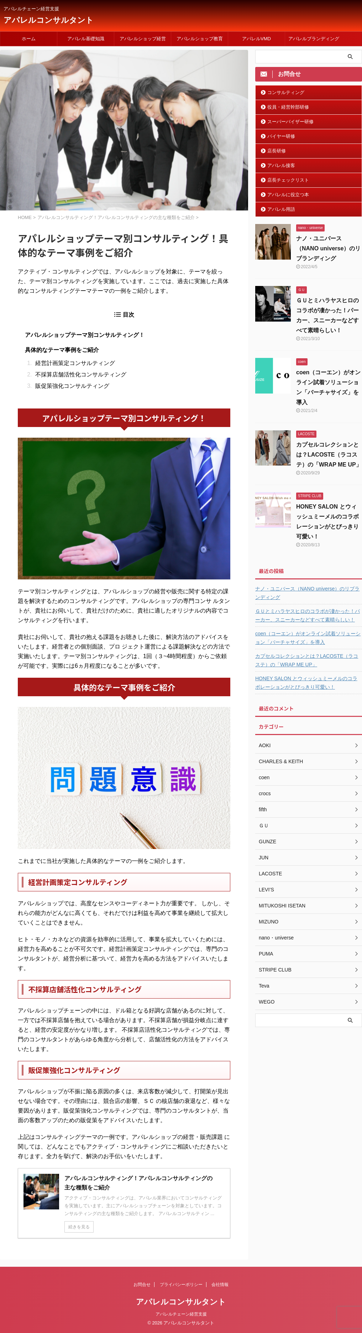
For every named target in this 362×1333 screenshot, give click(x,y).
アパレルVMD (256, 38)
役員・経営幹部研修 (288, 107)
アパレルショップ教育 (200, 38)
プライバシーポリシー (181, 1284)
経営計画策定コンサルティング (75, 363)
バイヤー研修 (281, 136)
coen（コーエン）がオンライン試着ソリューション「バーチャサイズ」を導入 (308, 638)
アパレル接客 (281, 165)
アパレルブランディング (313, 38)
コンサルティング (285, 92)
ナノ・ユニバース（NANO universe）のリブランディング (328, 248)
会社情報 (220, 1284)
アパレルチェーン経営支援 (181, 1314)
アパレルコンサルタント (49, 20)
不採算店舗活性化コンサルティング (80, 374)
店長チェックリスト (288, 180)
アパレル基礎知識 (85, 38)
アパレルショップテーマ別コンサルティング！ (85, 335)
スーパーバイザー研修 (290, 121)
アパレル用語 (281, 209)
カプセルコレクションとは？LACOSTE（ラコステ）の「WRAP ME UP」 (329, 455)
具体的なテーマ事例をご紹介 (62, 350)
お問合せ (142, 1284)
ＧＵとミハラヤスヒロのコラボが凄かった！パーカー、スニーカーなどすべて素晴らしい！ (307, 615)
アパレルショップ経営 (143, 38)
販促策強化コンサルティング (72, 386)
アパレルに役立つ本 (288, 194)
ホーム (29, 38)
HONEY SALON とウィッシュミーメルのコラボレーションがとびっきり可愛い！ (306, 683)
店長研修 (276, 150)
